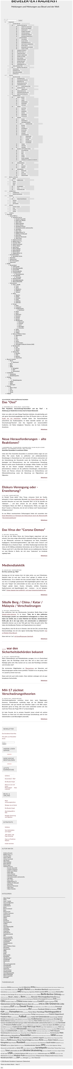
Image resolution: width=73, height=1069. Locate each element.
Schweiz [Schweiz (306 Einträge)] (3, 1045)
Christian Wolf (21, 53)
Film (14, 208)
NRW (14, 184)
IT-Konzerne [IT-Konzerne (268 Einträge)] (8, 1025)
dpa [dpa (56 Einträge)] (41, 1006)
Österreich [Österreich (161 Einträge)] (37, 1057)
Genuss (11, 205)
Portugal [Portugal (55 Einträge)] (5, 1040)
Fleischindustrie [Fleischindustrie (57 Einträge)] (25, 1012)
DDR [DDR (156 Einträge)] (11, 1004)
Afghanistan (24, 150)
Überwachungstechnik (9, 964)
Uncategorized (7, 967)
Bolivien (23, 173)
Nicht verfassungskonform (10, 801)
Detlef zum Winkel (26, 28)
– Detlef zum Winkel (11, 871)
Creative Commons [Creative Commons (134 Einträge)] (49, 1001)
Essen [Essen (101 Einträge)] (27, 1009)
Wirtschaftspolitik (22, 94)
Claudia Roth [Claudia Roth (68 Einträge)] (35, 1001)
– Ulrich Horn (9, 887)
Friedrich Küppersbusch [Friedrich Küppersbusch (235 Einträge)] (56, 1014)
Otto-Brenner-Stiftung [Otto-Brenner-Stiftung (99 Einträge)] (28, 1037)
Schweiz (23, 131)
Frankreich (24, 120)
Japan (22, 100)
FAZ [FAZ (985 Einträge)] (59, 1009)
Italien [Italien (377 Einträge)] (14, 1025)
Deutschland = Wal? (10, 778)
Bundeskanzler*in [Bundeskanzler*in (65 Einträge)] (13, 999)
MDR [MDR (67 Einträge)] (49, 1030)
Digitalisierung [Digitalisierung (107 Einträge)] (7, 1006)
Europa (19, 117)
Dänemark (28, 136)
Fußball (11, 213)
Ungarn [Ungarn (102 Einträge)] (59, 1050)
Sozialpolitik (6, 959)
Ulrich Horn (24, 48)
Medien (11, 195)
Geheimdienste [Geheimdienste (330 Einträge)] (44, 1017)
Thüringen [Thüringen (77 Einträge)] (63, 1048)
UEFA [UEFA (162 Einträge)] (21, 1050)
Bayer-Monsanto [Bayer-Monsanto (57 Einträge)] (34, 994)
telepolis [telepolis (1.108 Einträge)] (43, 1047)
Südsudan (24, 116)
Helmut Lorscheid (22, 55)
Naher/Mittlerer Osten (9, 946)
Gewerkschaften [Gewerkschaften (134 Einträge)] (10, 1019)
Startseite (11, 22)
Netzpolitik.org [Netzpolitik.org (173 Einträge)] (16, 1035)
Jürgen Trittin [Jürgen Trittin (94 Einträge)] (43, 1026)
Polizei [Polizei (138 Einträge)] (2, 1040)
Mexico (23, 167)
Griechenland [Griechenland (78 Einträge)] (24, 1019)
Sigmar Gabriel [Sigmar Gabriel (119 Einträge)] (14, 1045)
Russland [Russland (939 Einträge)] (20, 1042)
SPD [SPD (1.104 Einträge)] (43, 1045)
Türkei (23, 144)
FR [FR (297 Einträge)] (60, 1012)
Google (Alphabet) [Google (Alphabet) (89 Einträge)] (18, 1019)
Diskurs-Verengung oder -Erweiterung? (20, 488)
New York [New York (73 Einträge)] (33, 1035)
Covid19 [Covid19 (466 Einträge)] (40, 1001)
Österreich (24, 128)
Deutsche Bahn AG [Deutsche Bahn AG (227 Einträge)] (28, 1004)
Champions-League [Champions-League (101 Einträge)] (10, 1001)
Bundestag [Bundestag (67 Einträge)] (24, 999)
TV (13, 197)
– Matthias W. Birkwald (12, 883)
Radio (14, 202)
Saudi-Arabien (25, 158)
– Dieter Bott (9, 872)
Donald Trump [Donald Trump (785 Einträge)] (26, 1006)
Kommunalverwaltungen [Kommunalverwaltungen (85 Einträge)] (41, 1029)
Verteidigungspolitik (23, 92)
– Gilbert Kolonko (11, 889)
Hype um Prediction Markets (10, 839)
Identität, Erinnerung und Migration (10, 816)
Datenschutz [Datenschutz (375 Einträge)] (5, 1004)
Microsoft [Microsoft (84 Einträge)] (29, 1033)
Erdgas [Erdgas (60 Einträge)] (16, 1009)
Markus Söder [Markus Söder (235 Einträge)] (32, 1031)
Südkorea (24, 103)
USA (22, 164)
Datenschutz (16, 70)
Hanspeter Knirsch (26, 34)
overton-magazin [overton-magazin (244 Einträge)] (38, 1037)
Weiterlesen (44, 429)
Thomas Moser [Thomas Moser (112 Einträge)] (50, 1048)
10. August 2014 (6, 698)
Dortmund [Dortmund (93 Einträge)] (38, 1006)
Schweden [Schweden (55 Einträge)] (62, 1042)
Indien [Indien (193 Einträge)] (25, 1022)
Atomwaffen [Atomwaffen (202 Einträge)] (59, 992)
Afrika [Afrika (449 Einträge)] (33, 987)
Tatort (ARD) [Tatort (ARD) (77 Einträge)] (32, 1048)
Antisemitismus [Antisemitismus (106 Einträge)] (4, 991)
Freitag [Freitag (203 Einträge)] (33, 1014)
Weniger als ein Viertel (11, 805)
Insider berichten (9, 843)
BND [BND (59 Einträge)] (19, 997)
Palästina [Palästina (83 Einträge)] (49, 1037)
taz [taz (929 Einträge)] (36, 1047)
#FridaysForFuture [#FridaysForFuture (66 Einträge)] (4, 987)
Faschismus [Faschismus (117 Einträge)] (54, 1009)
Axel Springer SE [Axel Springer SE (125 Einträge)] (12, 994)
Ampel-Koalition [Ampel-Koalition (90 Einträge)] (8, 989)
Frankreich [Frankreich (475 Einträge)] (5, 1014)
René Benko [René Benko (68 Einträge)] (46, 1040)
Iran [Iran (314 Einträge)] (59, 1023)
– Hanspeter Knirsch (11, 875)
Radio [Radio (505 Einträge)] (9, 1040)
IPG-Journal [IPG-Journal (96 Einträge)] (53, 1022)
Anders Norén (10, 1064)
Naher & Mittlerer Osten (24, 148)
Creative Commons (8, 913)
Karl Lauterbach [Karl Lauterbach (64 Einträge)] (55, 1026)
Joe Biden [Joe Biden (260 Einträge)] (56, 1025)
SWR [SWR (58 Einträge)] (15, 1048)
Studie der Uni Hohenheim (11, 418)
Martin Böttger (21, 59)
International (17, 95)
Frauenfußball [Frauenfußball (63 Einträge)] (21, 1014)
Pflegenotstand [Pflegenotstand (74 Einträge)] (57, 1037)
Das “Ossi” (9, 402)
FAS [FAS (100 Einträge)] (50, 1009)
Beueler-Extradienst (10, 1061)
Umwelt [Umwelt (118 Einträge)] (49, 1050)
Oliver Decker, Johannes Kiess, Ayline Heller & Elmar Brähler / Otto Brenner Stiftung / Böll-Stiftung (23, 448)
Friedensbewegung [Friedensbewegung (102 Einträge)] (39, 1014)
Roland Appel (20, 62)
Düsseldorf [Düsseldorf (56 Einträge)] (49, 1006)
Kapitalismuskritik (8, 934)
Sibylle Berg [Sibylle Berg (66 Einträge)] (9, 1045)
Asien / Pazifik (20, 97)
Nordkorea (24, 102)
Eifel (18, 188)
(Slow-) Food (16, 206)
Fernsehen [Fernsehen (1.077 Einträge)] (14, 1011)
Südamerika (20, 169)
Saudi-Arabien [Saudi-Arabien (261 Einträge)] (51, 1042)
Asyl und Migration (8, 902)
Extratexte (6, 920)
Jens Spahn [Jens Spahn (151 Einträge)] (49, 1025)
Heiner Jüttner (21, 56)
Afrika (19, 106)
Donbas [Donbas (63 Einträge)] (34, 1006)
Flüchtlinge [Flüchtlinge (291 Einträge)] (40, 1012)
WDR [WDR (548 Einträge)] (52, 1053)
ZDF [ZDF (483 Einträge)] (18, 1057)
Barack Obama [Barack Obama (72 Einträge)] (26, 994)
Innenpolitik (20, 81)
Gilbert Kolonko (25, 31)
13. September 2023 (7, 407)
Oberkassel (20, 180)
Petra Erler (24, 45)
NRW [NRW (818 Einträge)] (53, 1035)
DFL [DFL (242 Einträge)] (43, 1004)
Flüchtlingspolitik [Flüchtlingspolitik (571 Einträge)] (52, 1011)
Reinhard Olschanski (27, 47)
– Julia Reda (9, 878)
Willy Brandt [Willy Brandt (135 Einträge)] (4, 1055)
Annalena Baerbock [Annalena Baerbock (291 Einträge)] (41, 989)
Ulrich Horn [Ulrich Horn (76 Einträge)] (45, 1050)
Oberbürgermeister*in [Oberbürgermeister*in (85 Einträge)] (5, 1037)
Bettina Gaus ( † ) (21, 51)
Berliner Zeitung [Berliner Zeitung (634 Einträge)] (54, 994)
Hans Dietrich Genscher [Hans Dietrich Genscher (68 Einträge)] (19, 1020)
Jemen (23, 156)
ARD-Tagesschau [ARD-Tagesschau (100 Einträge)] (25, 991)
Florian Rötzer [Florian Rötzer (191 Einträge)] (32, 1012)
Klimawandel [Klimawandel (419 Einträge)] (22, 1029)
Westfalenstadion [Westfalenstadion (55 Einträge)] (57, 1053)
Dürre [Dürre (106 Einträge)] (46, 1006)
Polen (23, 119)
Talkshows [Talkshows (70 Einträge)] (28, 1048)
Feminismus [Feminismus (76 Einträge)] (7, 1012)
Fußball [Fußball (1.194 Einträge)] (22, 1016)
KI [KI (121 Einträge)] (4, 1029)
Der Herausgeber (17, 72)
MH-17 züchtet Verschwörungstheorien (18, 691)
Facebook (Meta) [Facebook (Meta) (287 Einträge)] (43, 1009)
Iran (22, 152)
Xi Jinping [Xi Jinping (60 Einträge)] (14, 1057)
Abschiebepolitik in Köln (10, 811)
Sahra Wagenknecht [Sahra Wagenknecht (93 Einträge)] (42, 1042)
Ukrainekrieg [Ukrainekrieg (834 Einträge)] (36, 1050)
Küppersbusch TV (26, 42)
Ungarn (23, 147)
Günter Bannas (25, 33)
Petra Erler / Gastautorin (21, 407)
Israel (23, 155)
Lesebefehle (12, 191)
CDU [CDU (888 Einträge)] (3, 1001)
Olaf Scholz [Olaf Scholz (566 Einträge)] (14, 1037)
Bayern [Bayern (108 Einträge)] (39, 994)
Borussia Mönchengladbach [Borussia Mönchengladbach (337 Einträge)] (41, 997)
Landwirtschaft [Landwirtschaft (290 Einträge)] (12, 1031)
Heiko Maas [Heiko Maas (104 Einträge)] (31, 1020)
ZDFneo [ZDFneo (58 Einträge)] (21, 1057)
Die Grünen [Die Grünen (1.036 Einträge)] (51, 1003)
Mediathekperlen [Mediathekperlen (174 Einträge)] (5, 1033)
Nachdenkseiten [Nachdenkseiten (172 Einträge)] (54, 1033)
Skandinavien (25, 134)
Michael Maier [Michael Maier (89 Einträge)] (24, 1033)
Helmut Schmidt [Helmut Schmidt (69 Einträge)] (52, 1020)
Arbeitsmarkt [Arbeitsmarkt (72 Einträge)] (14, 991)
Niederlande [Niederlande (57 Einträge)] (37, 1035)
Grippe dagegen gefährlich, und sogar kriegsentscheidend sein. (26, 590)
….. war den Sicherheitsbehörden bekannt (22, 650)
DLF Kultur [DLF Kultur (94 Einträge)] (17, 1006)
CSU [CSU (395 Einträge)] (56, 1001)
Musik (14, 211)
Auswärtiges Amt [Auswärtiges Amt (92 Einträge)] (4, 994)
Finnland (28, 138)
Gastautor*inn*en (22, 25)
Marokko (23, 111)
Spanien (23, 133)
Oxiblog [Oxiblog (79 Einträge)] (45, 1037)
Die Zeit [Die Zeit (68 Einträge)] (2, 1006)
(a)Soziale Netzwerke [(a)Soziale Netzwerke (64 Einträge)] (15, 987)
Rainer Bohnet (21, 61)
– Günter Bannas (10, 874)
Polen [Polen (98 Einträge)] (61, 1037)
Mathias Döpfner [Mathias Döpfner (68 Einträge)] (45, 1030)
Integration (6, 931)
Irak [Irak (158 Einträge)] (57, 1022)
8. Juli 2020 (5, 495)
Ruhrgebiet (20, 186)
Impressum (16, 73)
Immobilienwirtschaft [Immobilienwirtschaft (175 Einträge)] (12, 1022)
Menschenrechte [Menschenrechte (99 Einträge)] (14, 1033)
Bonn (14, 181)
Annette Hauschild (26, 26)
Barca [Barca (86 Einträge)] (30, 994)
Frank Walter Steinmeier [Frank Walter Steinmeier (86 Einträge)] (14, 1014)
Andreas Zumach (21, 50)
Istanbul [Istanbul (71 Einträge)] (2, 1024)
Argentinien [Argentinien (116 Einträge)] (32, 991)
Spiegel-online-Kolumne (9, 614)
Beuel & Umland (13, 177)
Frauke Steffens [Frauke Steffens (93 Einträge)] (27, 1014)
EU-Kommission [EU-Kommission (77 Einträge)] (35, 1009)
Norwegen (28, 141)
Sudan (23, 112)
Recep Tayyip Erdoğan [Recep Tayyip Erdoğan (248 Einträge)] (25, 1040)
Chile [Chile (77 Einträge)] (15, 1001)
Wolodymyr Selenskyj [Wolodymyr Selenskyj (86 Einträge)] (58, 1055)
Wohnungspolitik (7, 976)
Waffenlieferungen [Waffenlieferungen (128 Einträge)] (42, 1053)
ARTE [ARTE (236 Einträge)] (46, 992)
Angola (23, 109)
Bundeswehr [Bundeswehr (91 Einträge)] (50, 999)
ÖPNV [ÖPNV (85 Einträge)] (33, 1057)
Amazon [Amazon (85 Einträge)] (59, 987)
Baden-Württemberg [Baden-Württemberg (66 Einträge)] (19, 994)
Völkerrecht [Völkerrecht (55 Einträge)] (36, 1053)
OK (1, 1067)
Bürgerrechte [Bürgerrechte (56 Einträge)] (59, 999)
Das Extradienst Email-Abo (9, 733)
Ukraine (23, 145)
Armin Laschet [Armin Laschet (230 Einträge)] (39, 992)
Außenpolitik (21, 78)
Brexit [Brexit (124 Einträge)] (58, 997)
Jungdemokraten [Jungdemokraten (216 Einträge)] (17, 1027)
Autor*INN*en (16, 23)
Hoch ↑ (18, 1064)
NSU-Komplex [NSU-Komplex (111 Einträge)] (59, 1035)
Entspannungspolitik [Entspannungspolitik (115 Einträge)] (10, 1009)
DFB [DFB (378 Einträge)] (40, 1004)
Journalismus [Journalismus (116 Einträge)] (4, 1026)
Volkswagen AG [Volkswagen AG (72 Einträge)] (31, 1053)
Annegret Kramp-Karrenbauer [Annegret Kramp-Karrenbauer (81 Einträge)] (54, 989)
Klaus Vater (24, 41)
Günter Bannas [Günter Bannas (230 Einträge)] (5, 1021)
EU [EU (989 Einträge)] (30, 1008)
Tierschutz (24, 89)
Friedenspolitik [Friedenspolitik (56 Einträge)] (46, 1014)
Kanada (23, 166)
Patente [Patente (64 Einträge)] (52, 1037)
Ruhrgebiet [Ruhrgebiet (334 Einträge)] (4, 1042)
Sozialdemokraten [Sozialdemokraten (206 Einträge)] (30, 1045)
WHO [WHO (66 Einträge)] (62, 1053)
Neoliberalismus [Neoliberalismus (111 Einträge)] (7, 1035)
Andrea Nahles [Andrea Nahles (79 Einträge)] (14, 989)
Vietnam (23, 105)
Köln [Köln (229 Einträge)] (58, 1029)
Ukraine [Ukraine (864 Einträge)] (26, 1050)
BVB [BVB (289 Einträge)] (54, 999)
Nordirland (29, 123)
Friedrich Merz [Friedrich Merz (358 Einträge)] (6, 1017)
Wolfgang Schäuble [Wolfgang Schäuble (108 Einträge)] (49, 1055)
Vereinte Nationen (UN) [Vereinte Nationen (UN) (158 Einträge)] (21, 1053)
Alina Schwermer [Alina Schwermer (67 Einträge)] (54, 987)
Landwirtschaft (21, 84)
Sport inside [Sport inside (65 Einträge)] (48, 1045)
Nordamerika (20, 163)
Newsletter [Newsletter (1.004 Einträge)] (25, 1035)
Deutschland (16, 77)
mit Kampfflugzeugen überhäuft (23, 636)
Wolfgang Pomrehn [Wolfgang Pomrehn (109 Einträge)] (40, 1055)
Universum (6, 968)
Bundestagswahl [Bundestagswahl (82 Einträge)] (30, 999)
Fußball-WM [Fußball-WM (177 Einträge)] (34, 1017)
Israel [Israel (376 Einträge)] (63, 1023)
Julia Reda (24, 39)
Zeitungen (15, 203)
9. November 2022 (7, 447)
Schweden (28, 142)
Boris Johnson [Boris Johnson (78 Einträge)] (28, 997)
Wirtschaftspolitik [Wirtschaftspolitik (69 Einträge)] (10, 1055)
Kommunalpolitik (22, 83)
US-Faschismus (7, 970)
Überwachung (29, 668)
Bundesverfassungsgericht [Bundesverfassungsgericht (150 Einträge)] (40, 999)
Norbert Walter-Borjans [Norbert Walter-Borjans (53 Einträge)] (42, 1035)
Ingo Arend (20, 58)
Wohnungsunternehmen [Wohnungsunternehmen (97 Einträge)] (30, 1055)
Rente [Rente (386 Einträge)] (41, 1040)
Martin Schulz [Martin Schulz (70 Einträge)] (39, 1030)
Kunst (14, 209)
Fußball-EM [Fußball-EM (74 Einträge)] (29, 1017)
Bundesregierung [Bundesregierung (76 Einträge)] (19, 999)
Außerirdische (7, 905)
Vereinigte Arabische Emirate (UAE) (25, 344)
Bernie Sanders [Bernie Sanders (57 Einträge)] (5, 997)
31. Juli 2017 (5, 656)
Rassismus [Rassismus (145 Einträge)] (14, 1040)
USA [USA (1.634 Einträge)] (10, 1053)
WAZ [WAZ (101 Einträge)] (49, 1053)
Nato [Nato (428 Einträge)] (61, 1033)
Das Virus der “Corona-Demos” (23, 530)
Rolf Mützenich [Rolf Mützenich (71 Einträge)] (61, 1040)
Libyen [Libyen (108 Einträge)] (21, 1030)
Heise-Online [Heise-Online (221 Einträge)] (38, 1021)
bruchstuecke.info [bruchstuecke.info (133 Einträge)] (5, 999)
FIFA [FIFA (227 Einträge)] (21, 1012)
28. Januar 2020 (6, 570)
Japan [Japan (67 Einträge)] (41, 1024)
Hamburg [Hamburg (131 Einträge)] (12, 1020)
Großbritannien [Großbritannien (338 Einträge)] (36, 1019)
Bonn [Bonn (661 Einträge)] (23, 996)
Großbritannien (25, 122)
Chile (22, 172)
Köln (14, 183)
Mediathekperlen (17, 194)
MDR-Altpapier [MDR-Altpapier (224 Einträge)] (55, 1031)
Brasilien (23, 170)
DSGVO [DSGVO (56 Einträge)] (43, 1006)
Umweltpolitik (21, 87)
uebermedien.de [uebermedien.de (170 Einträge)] (14, 1050)
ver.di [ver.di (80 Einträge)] (14, 1053)
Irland (23, 125)
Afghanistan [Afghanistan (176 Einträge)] (27, 987)
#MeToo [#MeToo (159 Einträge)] (9, 987)
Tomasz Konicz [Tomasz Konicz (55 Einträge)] (3, 1050)
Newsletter (6, 947)
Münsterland (21, 189)
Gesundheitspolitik (22, 80)
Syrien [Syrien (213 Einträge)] (19, 1048)
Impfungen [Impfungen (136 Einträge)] (20, 1022)
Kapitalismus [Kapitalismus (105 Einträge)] (49, 1026)
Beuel (14, 178)
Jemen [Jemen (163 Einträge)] (44, 1025)
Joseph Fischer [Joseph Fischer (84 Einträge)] (62, 1024)
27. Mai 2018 (5, 610)
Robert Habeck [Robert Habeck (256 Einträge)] (53, 1040)
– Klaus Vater (9, 880)
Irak (22, 153)
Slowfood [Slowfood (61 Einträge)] (22, 1045)
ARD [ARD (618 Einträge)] (19, 991)
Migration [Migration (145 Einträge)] (33, 1033)
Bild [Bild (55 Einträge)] (13, 997)
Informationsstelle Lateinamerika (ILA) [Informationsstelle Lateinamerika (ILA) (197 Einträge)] (39, 1022)
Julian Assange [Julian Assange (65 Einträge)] (9, 1026)
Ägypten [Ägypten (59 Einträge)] (30, 1057)
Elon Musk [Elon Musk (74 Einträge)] (53, 1006)
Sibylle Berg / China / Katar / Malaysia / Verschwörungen (22, 604)
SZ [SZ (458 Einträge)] (22, 1048)
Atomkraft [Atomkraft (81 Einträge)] (54, 991)
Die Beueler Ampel (10, 781)
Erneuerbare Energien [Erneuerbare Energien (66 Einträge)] (21, 1009)
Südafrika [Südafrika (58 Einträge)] (24, 1048)
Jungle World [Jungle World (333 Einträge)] (36, 1027)
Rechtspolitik (6, 955)
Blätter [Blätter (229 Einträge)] (16, 997)
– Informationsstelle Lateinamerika (15, 877)
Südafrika (24, 114)
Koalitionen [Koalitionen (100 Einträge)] (29, 1029)
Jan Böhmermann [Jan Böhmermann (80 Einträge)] (29, 1024)
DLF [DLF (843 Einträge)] (12, 1006)
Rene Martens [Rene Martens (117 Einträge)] (35, 1040)
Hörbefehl (6, 928)
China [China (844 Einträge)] (19, 1001)
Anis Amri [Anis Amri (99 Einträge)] (32, 989)
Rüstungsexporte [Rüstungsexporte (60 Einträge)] (28, 1042)
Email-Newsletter (17, 66)
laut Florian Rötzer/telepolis (36, 499)
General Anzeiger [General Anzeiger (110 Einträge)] (54, 1017)
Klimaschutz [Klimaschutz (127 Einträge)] (13, 1029)
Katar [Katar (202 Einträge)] (60, 1027)
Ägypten (23, 108)
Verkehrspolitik (21, 91)
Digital (15, 200)
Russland (23, 130)
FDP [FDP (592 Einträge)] (2, 1011)
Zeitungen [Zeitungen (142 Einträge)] (25, 1057)
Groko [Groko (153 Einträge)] (29, 1019)
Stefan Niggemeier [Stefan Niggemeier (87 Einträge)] (53, 1045)
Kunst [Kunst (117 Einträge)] (55, 1029)
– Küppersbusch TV (11, 881)
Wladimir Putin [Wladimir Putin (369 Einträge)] (19, 1055)
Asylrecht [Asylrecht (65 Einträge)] (50, 991)
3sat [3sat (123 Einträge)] (20, 987)
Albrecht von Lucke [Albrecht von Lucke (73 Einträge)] (40, 987)
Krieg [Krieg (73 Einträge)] (53, 1028)
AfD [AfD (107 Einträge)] (22, 987)
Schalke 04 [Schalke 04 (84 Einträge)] (58, 1042)
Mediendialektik (13, 565)
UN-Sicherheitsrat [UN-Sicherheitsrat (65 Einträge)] (54, 1050)
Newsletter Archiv (22, 67)
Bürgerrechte (6, 911)
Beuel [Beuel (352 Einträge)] (10, 997)
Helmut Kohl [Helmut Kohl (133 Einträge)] (45, 1020)
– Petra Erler (9, 884)
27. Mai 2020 (5, 534)
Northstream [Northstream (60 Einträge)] (48, 1035)
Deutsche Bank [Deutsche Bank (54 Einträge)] (36, 1004)
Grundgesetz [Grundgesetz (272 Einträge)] (58, 1019)
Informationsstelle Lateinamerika (24, 228)
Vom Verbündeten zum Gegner (9, 830)
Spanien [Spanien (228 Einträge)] (38, 1045)
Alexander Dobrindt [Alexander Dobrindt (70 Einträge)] (47, 987)
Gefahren (7, 775)
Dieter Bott (24, 30)
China (22, 98)
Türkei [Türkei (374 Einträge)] (7, 1050)
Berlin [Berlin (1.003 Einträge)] (44, 994)
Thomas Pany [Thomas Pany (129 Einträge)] (57, 1048)
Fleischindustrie (25, 86)
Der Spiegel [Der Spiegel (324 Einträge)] (17, 1004)
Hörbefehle (16, 192)
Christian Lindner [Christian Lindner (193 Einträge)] (27, 1001)
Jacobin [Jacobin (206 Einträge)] (19, 1025)
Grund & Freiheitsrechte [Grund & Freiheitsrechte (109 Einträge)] (47, 1019)
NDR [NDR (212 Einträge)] (2, 1035)
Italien (23, 127)
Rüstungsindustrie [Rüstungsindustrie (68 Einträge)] (34, 1042)
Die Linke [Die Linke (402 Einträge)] (60, 1004)
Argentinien (24, 175)
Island (27, 139)
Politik (11, 75)
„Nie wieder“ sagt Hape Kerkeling (9, 835)
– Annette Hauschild (11, 868)
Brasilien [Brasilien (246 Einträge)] (54, 997)
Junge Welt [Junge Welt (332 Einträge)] (27, 1027)
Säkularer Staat (7, 958)
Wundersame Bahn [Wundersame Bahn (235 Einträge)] (7, 1057)
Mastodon (16, 69)
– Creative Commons (11, 869)
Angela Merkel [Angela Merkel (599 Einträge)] (24, 989)
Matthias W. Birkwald (27, 44)
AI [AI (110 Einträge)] (36, 987)
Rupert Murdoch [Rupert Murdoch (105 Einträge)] (12, 1042)
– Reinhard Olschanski (12, 886)
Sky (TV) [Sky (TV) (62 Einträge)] (19, 1045)
